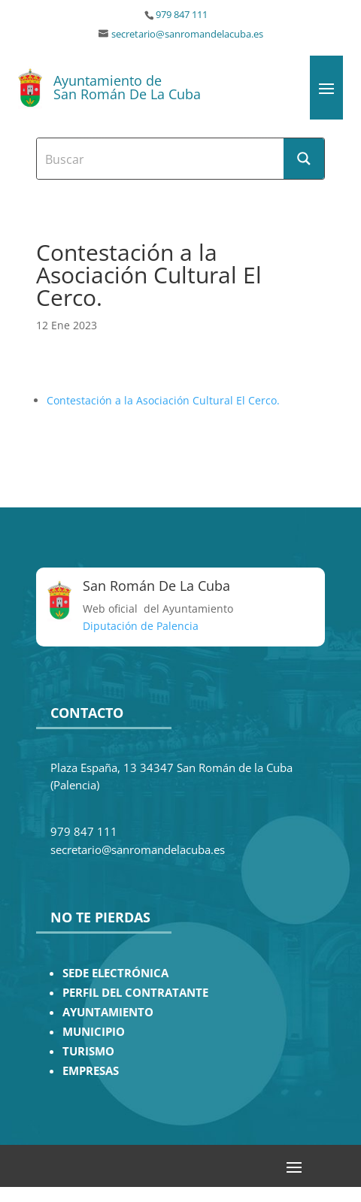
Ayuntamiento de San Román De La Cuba (127, 87)
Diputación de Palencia (141, 626)
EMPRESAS (90, 1071)
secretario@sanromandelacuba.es (187, 34)
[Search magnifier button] (304, 158)
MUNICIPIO (93, 1032)
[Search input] (161, 159)
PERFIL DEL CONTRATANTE (135, 993)
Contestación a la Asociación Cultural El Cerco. (163, 400)
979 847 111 (182, 14)
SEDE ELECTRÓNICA (115, 973)
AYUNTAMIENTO (107, 1012)
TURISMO (88, 1051)
